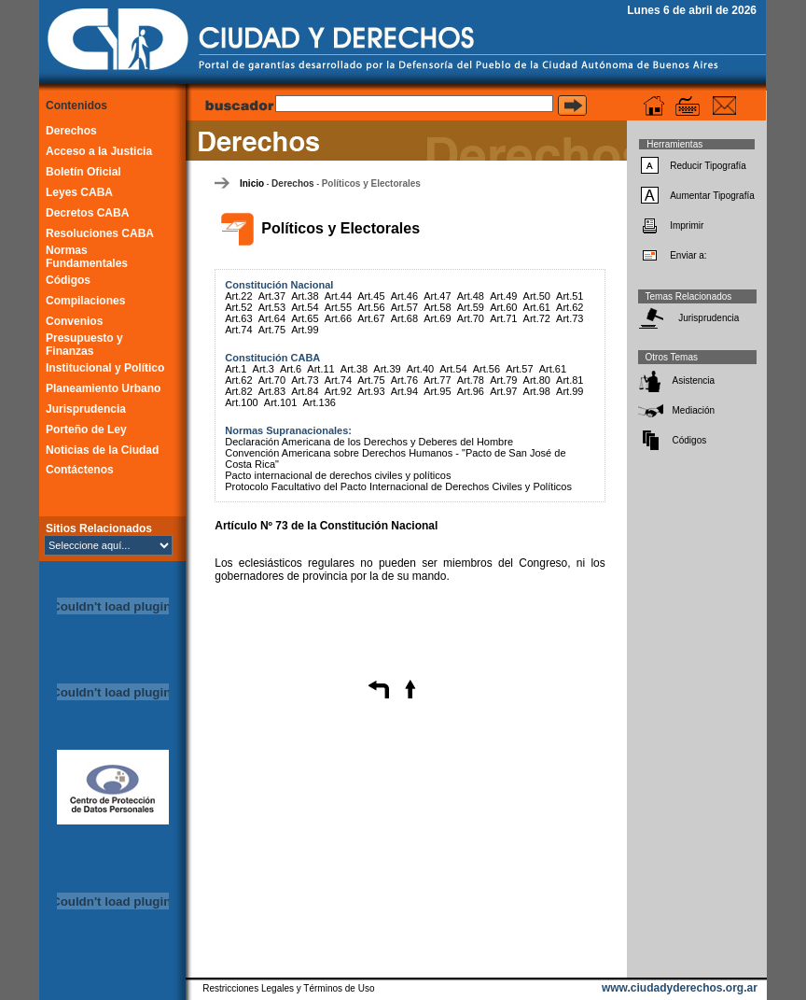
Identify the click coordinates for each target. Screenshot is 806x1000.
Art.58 (437, 307)
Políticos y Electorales (371, 183)
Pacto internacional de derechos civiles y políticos (338, 475)
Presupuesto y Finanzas (84, 344)
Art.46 (404, 296)
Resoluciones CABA (100, 233)
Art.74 (238, 329)
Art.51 (569, 296)
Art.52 (238, 307)
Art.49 (503, 296)
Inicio (252, 183)
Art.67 (370, 318)
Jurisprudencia (86, 408)
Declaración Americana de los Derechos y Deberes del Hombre (369, 441)
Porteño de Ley (86, 429)
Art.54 (304, 307)
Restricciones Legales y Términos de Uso (288, 988)
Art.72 (536, 318)
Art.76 (404, 380)
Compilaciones (85, 300)
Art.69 (437, 318)
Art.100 (241, 402)
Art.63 (238, 318)
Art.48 (470, 296)
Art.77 (437, 380)
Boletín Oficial (83, 171)
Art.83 (271, 391)
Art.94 (404, 391)
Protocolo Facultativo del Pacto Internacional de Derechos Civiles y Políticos (398, 486)
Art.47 (437, 296)
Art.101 (280, 402)
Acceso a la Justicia (99, 151)
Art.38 (304, 296)
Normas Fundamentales (87, 257)
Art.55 (338, 307)
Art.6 (290, 368)
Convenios (74, 321)
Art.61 (536, 307)
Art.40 (420, 368)
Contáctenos (80, 469)
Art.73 (569, 318)
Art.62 (569, 307)
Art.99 (304, 329)
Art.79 (503, 380)
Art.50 (536, 296)
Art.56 (370, 307)
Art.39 (386, 368)
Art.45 (370, 296)
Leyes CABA (79, 192)
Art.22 (238, 296)
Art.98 (536, 391)
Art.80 (536, 380)
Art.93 (370, 391)
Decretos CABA (87, 212)
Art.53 (271, 307)
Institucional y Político (105, 367)
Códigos (68, 280)
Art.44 (338, 296)
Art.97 (503, 391)
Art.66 (338, 318)
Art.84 (304, 391)
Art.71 (503, 318)
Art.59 (470, 307)
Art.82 (238, 391)
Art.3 (263, 368)
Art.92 (338, 391)
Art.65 (304, 318)
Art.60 (503, 307)
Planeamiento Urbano (103, 388)
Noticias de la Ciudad (102, 450)
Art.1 (235, 368)
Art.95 (437, 391)
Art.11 (320, 368)
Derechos (71, 130)
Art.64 (271, 318)
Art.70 (470, 318)
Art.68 (404, 318)
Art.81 (569, 380)
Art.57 (404, 307)
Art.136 (318, 402)
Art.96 (470, 391)
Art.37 (271, 296)
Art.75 (271, 329)
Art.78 (470, 380)
